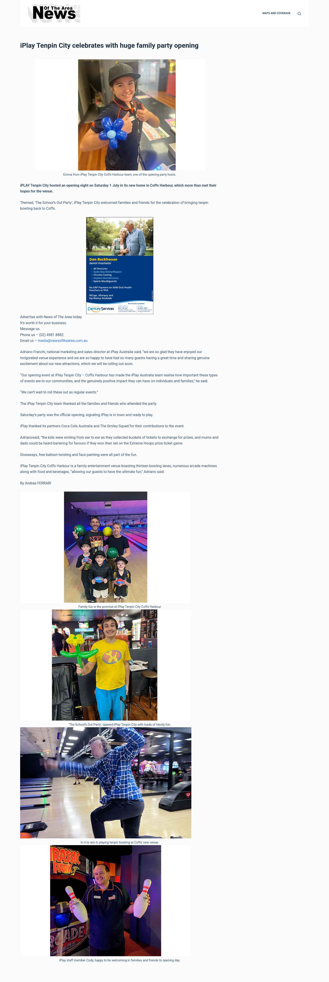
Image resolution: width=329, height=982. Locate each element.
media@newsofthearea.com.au (63, 341)
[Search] (299, 13)
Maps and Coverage (276, 13)
